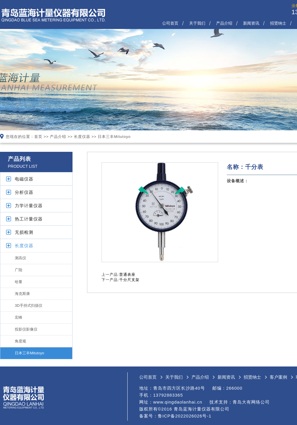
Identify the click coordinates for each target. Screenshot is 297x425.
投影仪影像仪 (26, 329)
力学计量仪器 (29, 205)
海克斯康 (22, 293)
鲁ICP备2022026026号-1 (184, 415)
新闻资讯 (251, 23)
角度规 (20, 341)
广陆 (18, 270)
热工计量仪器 (29, 218)
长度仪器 (82, 136)
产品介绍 (224, 23)
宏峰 (18, 317)
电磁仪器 (24, 178)
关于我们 (197, 23)
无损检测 (24, 232)
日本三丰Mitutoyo (114, 136)
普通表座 (127, 274)
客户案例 (278, 377)
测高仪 (20, 258)
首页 (38, 136)
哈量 (18, 282)
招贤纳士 (278, 23)
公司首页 (170, 23)
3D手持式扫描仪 (28, 305)
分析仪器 (24, 192)
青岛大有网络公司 (251, 402)
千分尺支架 (129, 280)
